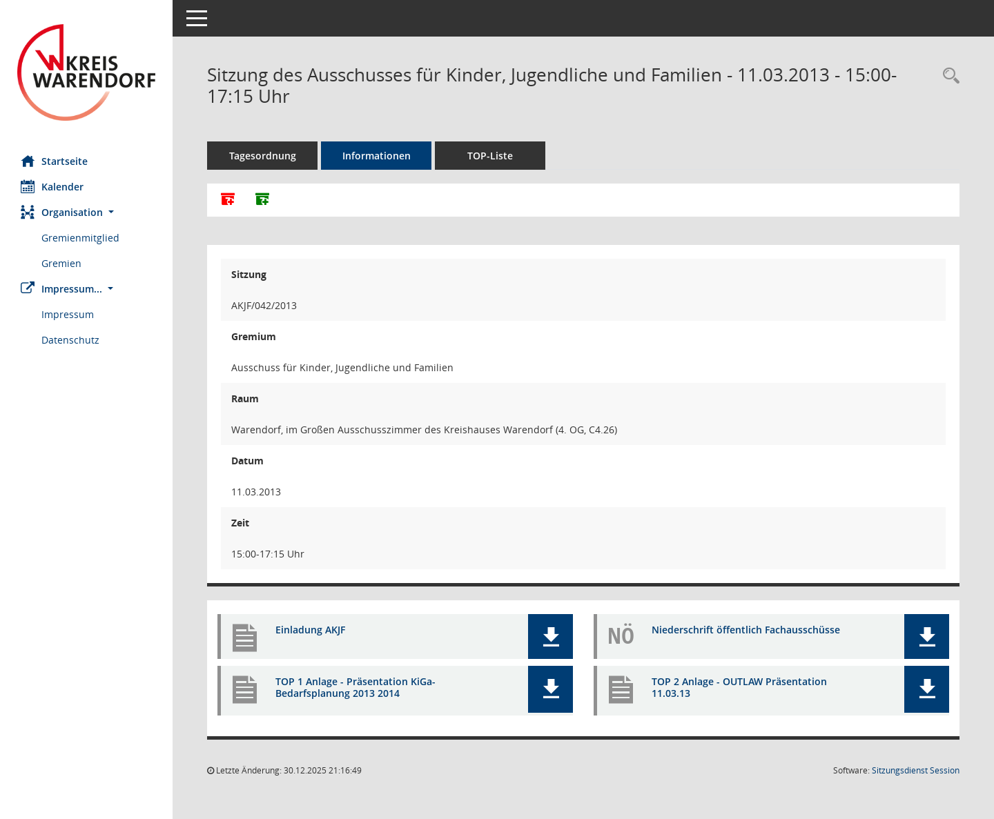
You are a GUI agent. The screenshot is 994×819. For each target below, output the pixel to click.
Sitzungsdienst (915, 770)
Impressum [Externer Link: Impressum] (67, 314)
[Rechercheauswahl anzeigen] (947, 76)
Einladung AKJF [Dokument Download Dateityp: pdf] (310, 629)
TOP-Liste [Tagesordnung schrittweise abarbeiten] (490, 155)
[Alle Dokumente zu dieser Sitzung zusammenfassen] (228, 200)
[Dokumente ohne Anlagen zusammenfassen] (262, 200)
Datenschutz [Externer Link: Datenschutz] (70, 339)
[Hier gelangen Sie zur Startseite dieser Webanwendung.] (86, 72)
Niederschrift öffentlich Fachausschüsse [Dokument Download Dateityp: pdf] (746, 629)
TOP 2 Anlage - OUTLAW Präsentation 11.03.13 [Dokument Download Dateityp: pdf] (739, 687)
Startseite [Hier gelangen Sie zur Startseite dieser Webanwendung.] (54, 161)
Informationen (376, 155)
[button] (86, 212)
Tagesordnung (262, 155)
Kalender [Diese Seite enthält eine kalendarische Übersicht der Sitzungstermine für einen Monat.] (52, 186)
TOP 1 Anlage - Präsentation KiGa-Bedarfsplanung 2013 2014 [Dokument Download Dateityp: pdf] (355, 687)
